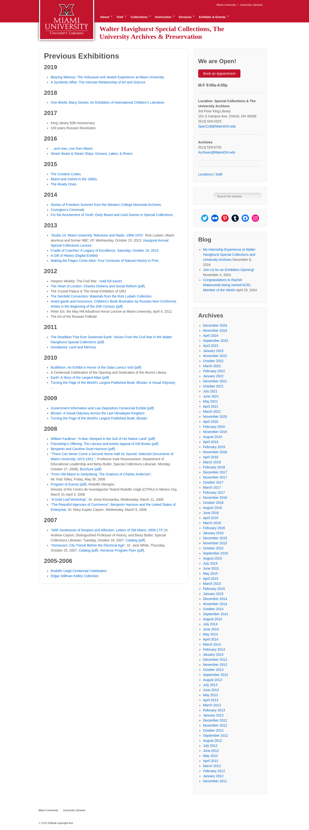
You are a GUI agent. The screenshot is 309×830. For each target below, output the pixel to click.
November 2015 (215, 543)
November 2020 (215, 416)
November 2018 (215, 452)
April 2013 (210, 700)
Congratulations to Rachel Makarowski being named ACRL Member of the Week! (227, 285)
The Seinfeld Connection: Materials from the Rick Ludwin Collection (101, 296)
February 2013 (214, 710)
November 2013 (215, 665)
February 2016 (214, 528)
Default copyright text (60, 823)
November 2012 (215, 725)
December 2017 (215, 472)
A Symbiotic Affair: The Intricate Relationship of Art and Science (98, 82)
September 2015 (215, 553)
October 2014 (213, 609)
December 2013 (215, 659)
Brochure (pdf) (90, 469)
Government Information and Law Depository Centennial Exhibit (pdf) (102, 408)
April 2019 (210, 442)
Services (185, 17)
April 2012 (210, 761)
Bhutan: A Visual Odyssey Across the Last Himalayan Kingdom (98, 413)
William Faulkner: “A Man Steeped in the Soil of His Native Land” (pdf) (103, 439)
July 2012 (210, 746)
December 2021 (215, 381)
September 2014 (215, 614)
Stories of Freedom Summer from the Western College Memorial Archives (106, 205)
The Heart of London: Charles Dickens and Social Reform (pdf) (98, 286)
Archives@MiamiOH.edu (216, 152)
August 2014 (212, 619)
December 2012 (215, 720)
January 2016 (213, 533)
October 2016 (213, 503)
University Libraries (251, 4)
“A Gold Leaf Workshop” (69, 499)
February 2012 (214, 771)
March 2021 (212, 411)
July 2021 (210, 391)
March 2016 (212, 523)
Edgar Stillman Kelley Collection (74, 576)
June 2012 (211, 751)
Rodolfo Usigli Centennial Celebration (79, 571)
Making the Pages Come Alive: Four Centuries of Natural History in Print (105, 261)
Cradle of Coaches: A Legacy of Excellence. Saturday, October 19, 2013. (105, 250)
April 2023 (210, 346)
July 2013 (210, 685)
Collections (139, 17)
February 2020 (214, 427)
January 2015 (213, 594)
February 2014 (214, 649)
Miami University (226, 4)
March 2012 (212, 766)
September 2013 (215, 675)
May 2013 (210, 695)
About (104, 17)
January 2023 (213, 351)
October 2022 (213, 361)
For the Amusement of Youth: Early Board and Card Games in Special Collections (112, 215)
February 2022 (214, 371)
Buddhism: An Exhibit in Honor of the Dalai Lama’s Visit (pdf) (96, 367)
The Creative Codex (66, 174)
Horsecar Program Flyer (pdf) (122, 550)
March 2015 (212, 584)
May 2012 (210, 756)
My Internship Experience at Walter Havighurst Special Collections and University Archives (229, 255)
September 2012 (215, 735)
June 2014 (211, 629)
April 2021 (210, 406)
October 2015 (213, 548)
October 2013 (213, 670)
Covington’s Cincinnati (67, 210)
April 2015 (210, 578)
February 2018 (214, 467)
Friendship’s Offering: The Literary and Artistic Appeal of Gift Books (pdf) (105, 444)
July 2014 (210, 624)
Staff (218, 174)
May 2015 (210, 573)
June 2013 (211, 690)
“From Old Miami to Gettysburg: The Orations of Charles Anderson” (101, 474)
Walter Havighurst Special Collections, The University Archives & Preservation (161, 32)
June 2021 (211, 396)
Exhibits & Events (212, 17)
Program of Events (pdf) (69, 484)
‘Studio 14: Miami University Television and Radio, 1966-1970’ (97, 235)
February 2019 (214, 447)
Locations (205, 174)
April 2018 (210, 457)
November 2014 (215, 604)
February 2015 (214, 589)
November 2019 (215, 432)
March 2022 (212, 366)
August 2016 (212, 508)
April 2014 (210, 639)
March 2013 (212, 705)
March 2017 (212, 487)
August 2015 (212, 558)
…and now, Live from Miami (71, 148)
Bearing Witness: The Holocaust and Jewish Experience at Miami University (107, 77)
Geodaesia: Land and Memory (73, 347)
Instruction (163, 17)
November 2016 (215, 497)
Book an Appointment (219, 73)
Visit (120, 17)
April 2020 (210, 422)
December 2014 (215, 599)
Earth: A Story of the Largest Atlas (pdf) (80, 377)
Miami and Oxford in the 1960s (74, 179)
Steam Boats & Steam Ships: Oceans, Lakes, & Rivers (91, 153)
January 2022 (213, 376)
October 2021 (213, 386)
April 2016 (210, 518)
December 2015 (215, 538)
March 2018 (212, 462)
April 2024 (210, 335)
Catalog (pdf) (135, 540)
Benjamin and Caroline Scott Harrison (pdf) (83, 449)
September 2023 (215, 341)
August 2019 (212, 437)
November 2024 (215, 330)
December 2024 (215, 325)
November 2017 (215, 477)
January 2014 (213, 654)
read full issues (110, 281)
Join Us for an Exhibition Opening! (228, 270)
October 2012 (213, 730)
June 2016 (211, 513)
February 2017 (214, 492)
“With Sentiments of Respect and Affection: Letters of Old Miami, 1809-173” (107, 530)
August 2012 (212, 740)
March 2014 (212, 644)
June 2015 (211, 568)
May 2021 (210, 401)
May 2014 (210, 634)
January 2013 (213, 715)
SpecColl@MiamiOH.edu (217, 126)
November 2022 (215, 356)
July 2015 (210, 563)
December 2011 (215, 781)
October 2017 (213, 482)
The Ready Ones (63, 184)
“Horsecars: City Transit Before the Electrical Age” (88, 545)
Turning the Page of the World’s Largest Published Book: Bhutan (99, 418)
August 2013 (212, 680)
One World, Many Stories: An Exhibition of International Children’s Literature (107, 102)
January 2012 (213, 776)
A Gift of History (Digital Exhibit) (74, 255)
